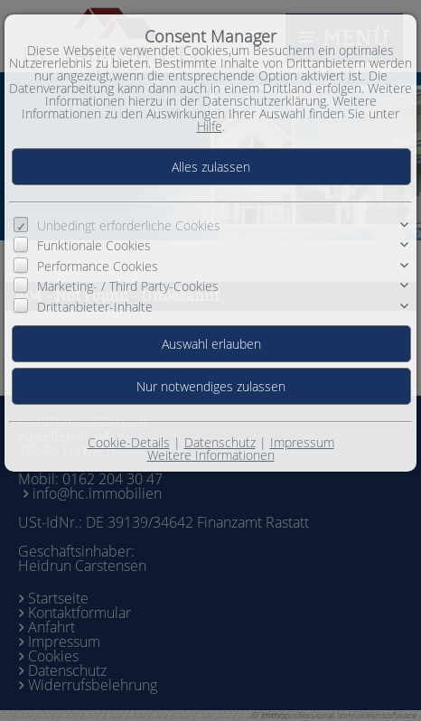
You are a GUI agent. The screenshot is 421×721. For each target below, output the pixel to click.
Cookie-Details (129, 442)
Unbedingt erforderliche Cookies (128, 225)
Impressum (302, 442)
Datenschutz (220, 442)
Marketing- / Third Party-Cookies (128, 286)
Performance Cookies (97, 266)
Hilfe (209, 126)
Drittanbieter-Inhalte (95, 305)
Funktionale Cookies (94, 245)
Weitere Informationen (211, 455)
